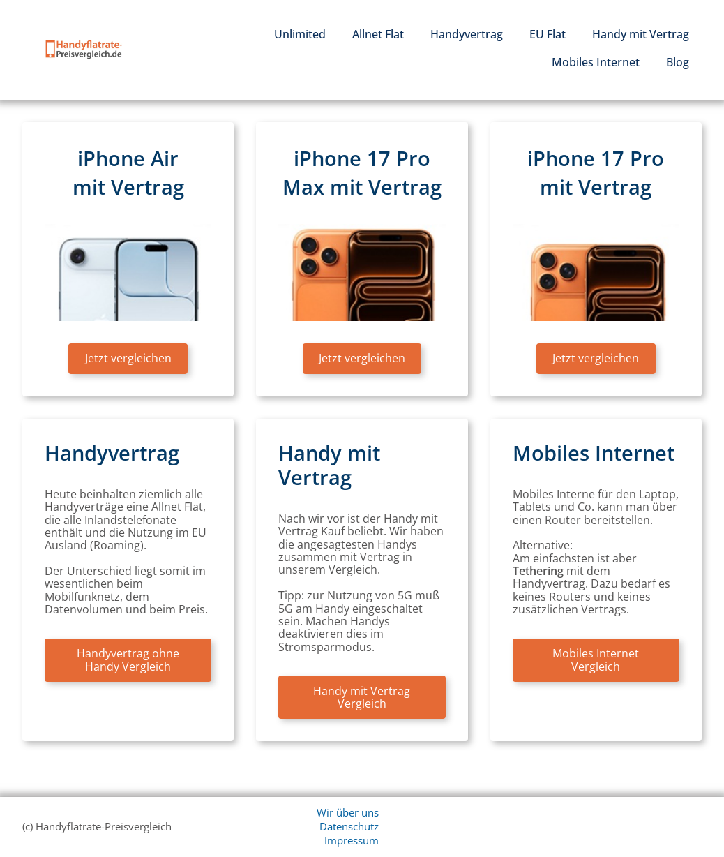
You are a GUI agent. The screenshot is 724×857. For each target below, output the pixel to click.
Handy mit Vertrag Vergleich (361, 697)
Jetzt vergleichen (128, 358)
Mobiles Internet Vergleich (595, 659)
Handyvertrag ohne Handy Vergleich (128, 659)
